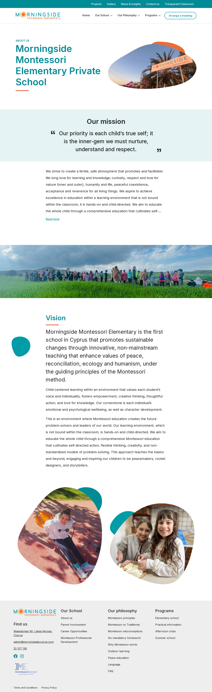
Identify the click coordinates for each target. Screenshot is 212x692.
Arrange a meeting (180, 15)
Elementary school (167, 618)
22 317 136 (20, 648)
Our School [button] (102, 15)
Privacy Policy (49, 687)
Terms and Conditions (25, 687)
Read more (52, 219)
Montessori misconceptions (125, 631)
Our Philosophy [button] (127, 15)
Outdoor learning (118, 651)
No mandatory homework (124, 638)
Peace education (118, 657)
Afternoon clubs (165, 631)
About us (66, 618)
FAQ (110, 671)
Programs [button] (151, 15)
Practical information (168, 624)
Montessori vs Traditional (124, 624)
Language (114, 664)
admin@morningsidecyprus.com (34, 642)
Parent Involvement (73, 624)
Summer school (165, 638)
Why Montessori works (122, 644)
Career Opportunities (74, 631)
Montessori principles (121, 618)
